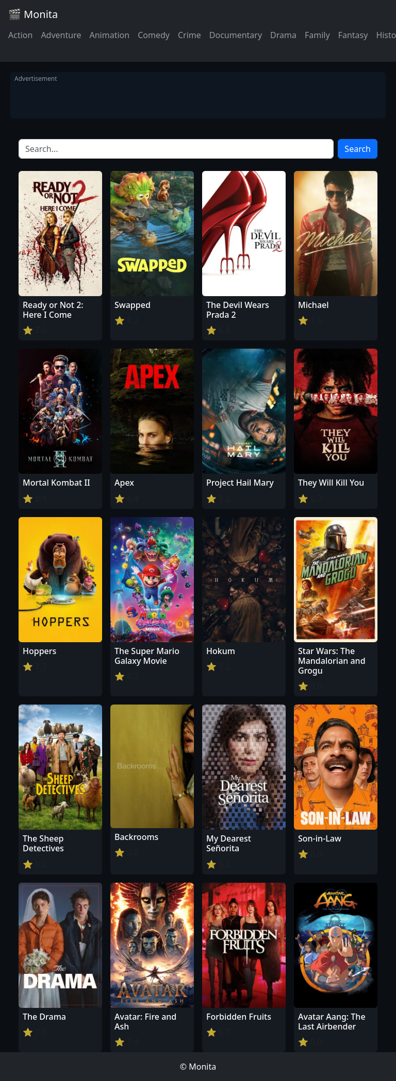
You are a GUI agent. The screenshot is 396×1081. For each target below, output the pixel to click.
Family (317, 35)
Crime (189, 35)
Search (357, 149)
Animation (109, 35)
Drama (283, 35)
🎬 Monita (33, 14)
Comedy (154, 35)
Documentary (235, 35)
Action (20, 35)
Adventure (61, 35)
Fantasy (353, 35)
